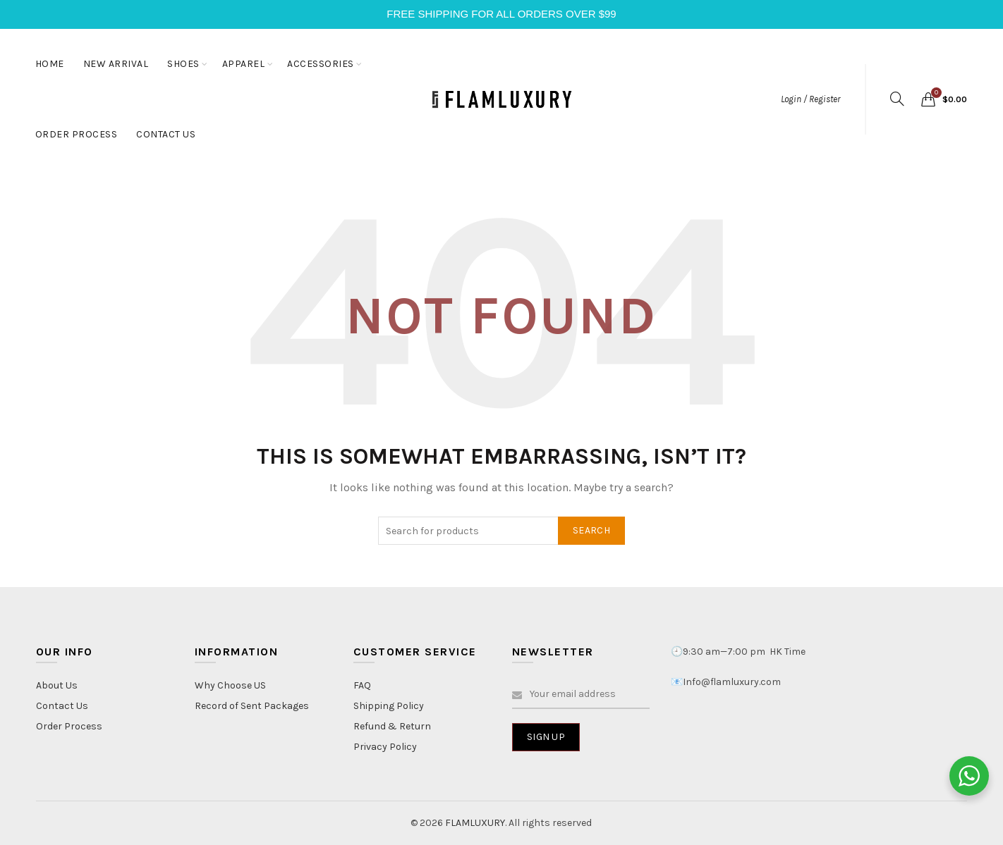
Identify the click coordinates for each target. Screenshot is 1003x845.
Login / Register (810, 99)
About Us (57, 685)
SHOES (183, 64)
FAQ (362, 685)
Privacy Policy (385, 747)
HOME (49, 64)
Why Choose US (230, 685)
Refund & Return (392, 726)
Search (591, 530)
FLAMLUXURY (475, 823)
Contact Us (62, 706)
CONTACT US (165, 134)
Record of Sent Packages (252, 706)
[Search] (897, 98)
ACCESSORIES (320, 64)
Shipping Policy (388, 706)
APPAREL (243, 64)
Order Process (69, 726)
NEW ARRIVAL (116, 64)
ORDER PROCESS (76, 134)
